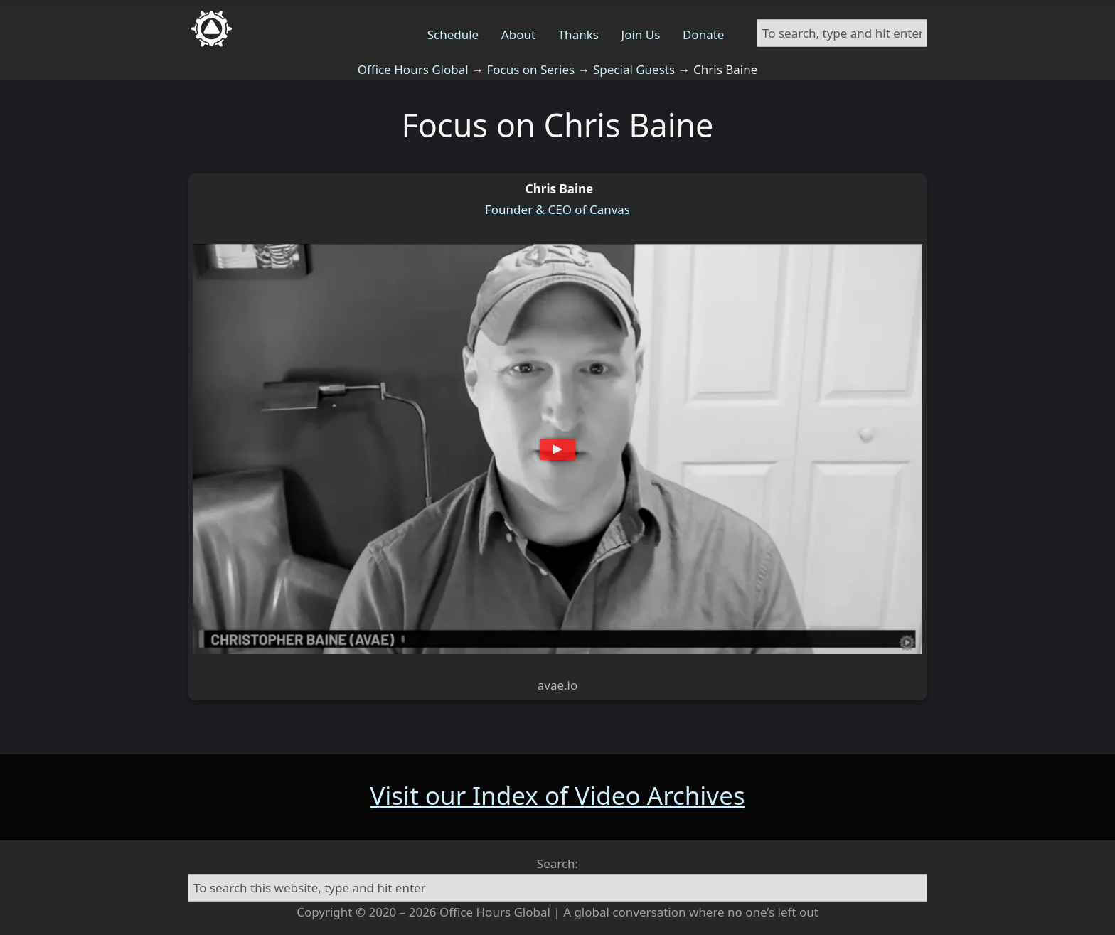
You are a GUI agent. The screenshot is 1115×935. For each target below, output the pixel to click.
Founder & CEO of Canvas (557, 209)
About (518, 34)
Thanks (578, 34)
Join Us (641, 34)
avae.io (558, 685)
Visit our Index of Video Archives (557, 795)
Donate (703, 34)
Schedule (453, 34)
